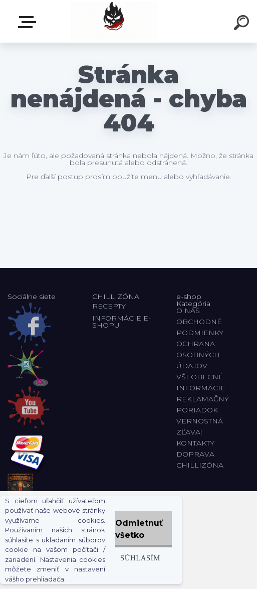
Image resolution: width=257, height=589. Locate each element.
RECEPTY (111, 306)
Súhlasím (140, 557)
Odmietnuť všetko (139, 529)
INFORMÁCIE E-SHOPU (121, 322)
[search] (243, 24)
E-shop (29, 22)
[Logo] (113, 21)
